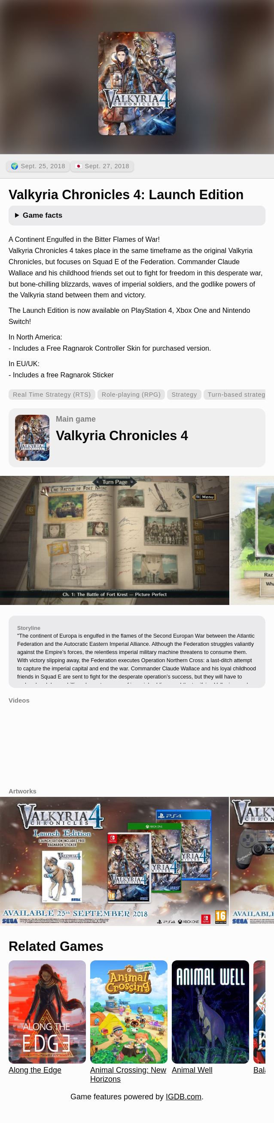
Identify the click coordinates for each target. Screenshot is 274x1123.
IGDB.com (183, 1096)
